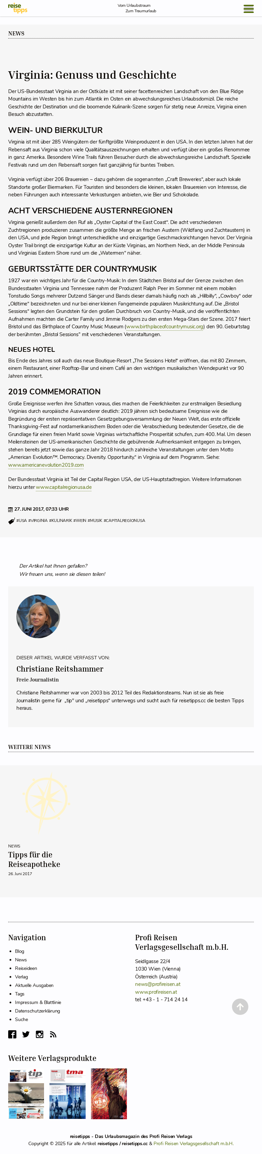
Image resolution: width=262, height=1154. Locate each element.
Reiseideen (26, 968)
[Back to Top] (240, 1007)
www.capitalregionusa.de (63, 487)
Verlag (21, 977)
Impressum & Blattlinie (38, 1002)
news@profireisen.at (157, 984)
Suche (21, 1019)
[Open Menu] (249, 9)
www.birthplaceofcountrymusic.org (164, 326)
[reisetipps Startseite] (17, 8)
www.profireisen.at (156, 992)
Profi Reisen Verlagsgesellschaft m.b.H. (194, 1143)
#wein (79, 521)
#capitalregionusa (124, 521)
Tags (20, 994)
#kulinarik (60, 521)
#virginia (38, 521)
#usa (21, 521)
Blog (19, 951)
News (16, 33)
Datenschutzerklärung (37, 1011)
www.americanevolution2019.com (46, 465)
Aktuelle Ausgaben (34, 985)
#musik (95, 521)
